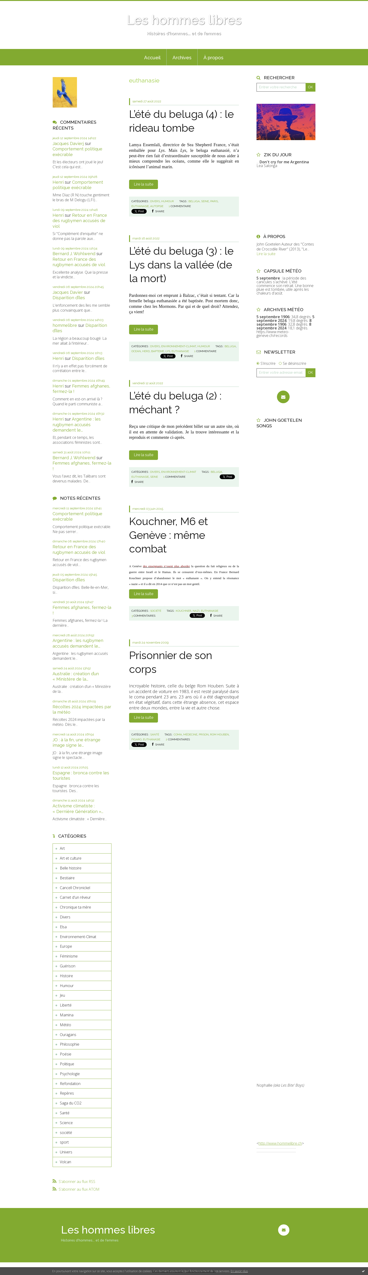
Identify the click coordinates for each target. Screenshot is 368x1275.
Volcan (65, 1161)
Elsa (63, 926)
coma (178, 734)
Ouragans (68, 1034)
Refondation (70, 1083)
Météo (65, 1024)
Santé (64, 1112)
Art (62, 848)
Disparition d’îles (69, 297)
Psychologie (70, 1073)
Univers (66, 1152)
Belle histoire (70, 868)
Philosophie (69, 1044)
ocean (136, 351)
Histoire (66, 975)
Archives (182, 57)
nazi (196, 610)
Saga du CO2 (70, 1103)
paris (214, 201)
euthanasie (140, 206)
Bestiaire (67, 877)
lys (167, 351)
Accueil (152, 57)
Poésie (65, 1054)
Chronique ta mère (75, 907)
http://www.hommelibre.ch (280, 1143)
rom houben (219, 734)
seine (205, 201)
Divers (65, 917)
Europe (66, 946)
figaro (136, 739)
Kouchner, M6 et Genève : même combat (168, 535)
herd (146, 351)
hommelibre (65, 325)
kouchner (183, 610)
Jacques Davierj (68, 143)
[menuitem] (152, 57)
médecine (190, 734)
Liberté (66, 1005)
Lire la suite (143, 184)
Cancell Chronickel (75, 887)
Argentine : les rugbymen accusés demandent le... (77, 424)
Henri (58, 182)
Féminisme (69, 956)
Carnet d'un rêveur (75, 897)
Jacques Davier (68, 292)
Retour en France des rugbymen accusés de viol (80, 221)
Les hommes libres (184, 19)
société (66, 1132)
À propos (213, 57)
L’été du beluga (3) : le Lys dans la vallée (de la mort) (181, 265)
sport (64, 1142)
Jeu (62, 995)
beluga (194, 201)
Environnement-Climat (78, 936)
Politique (67, 1063)
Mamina (66, 1015)
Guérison (67, 966)
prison (204, 734)
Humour (67, 985)
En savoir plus (239, 1271)
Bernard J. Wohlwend (74, 253)
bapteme (157, 351)
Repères (67, 1093)
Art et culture (70, 858)
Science (66, 1122)
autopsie (156, 206)
